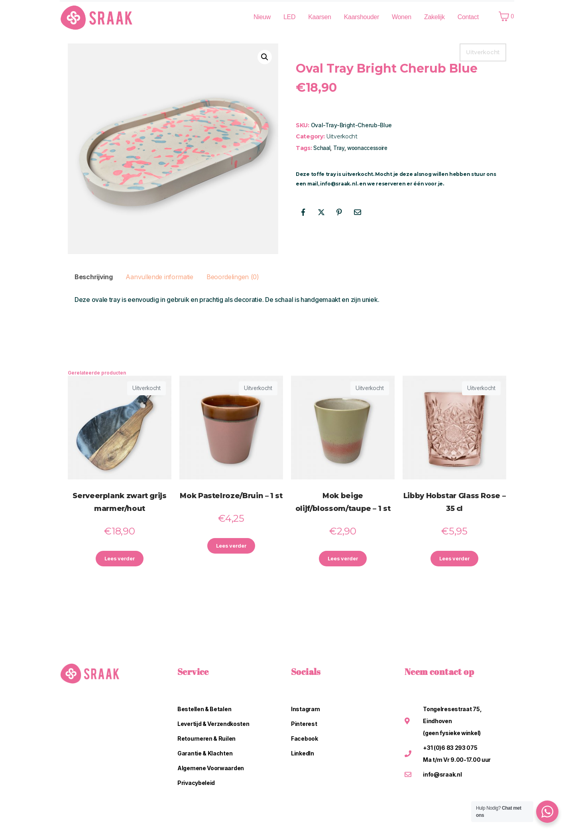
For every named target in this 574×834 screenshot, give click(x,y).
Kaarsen (319, 17)
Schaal (321, 148)
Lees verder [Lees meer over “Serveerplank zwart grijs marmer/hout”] (119, 559)
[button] (265, 57)
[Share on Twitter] (321, 212)
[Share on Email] (357, 212)
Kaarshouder (361, 17)
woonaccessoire (367, 148)
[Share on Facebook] (303, 212)
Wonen (401, 17)
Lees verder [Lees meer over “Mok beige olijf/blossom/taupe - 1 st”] (342, 559)
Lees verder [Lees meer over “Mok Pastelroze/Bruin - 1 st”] (231, 546)
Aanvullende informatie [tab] (159, 277)
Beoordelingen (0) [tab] (232, 277)
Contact (468, 17)
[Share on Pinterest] (339, 212)
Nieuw (262, 17)
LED (289, 17)
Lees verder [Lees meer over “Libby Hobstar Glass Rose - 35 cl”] (454, 559)
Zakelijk (434, 17)
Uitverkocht (342, 136)
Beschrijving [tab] (93, 277)
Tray (338, 148)
